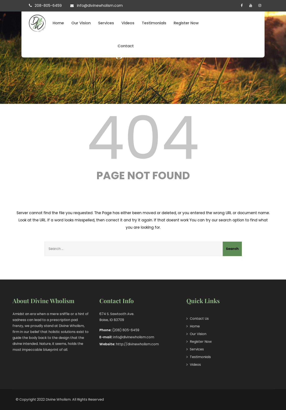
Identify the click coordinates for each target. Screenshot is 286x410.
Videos (127, 23)
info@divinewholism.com (100, 5)
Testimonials (154, 23)
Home (58, 23)
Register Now (186, 23)
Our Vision (81, 23)
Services (106, 23)
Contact (126, 46)
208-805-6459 (48, 5)
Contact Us (199, 318)
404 (143, 138)
